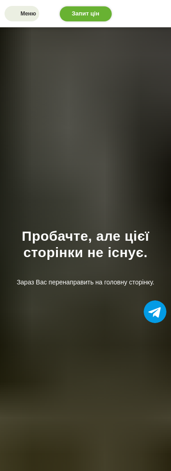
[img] (13, 14)
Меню (28, 13)
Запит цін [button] (85, 13)
